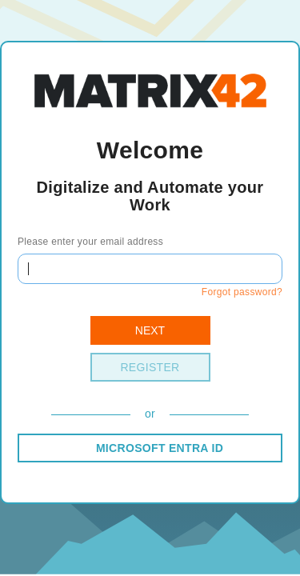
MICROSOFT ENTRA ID (159, 448)
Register (149, 367)
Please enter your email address (90, 241)
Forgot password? (242, 292)
